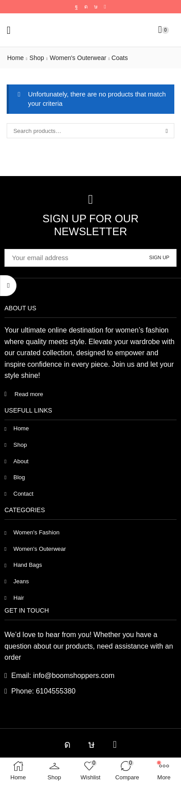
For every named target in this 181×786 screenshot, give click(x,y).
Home (15, 57)
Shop (36, 57)
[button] (9, 30)
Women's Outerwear (77, 57)
